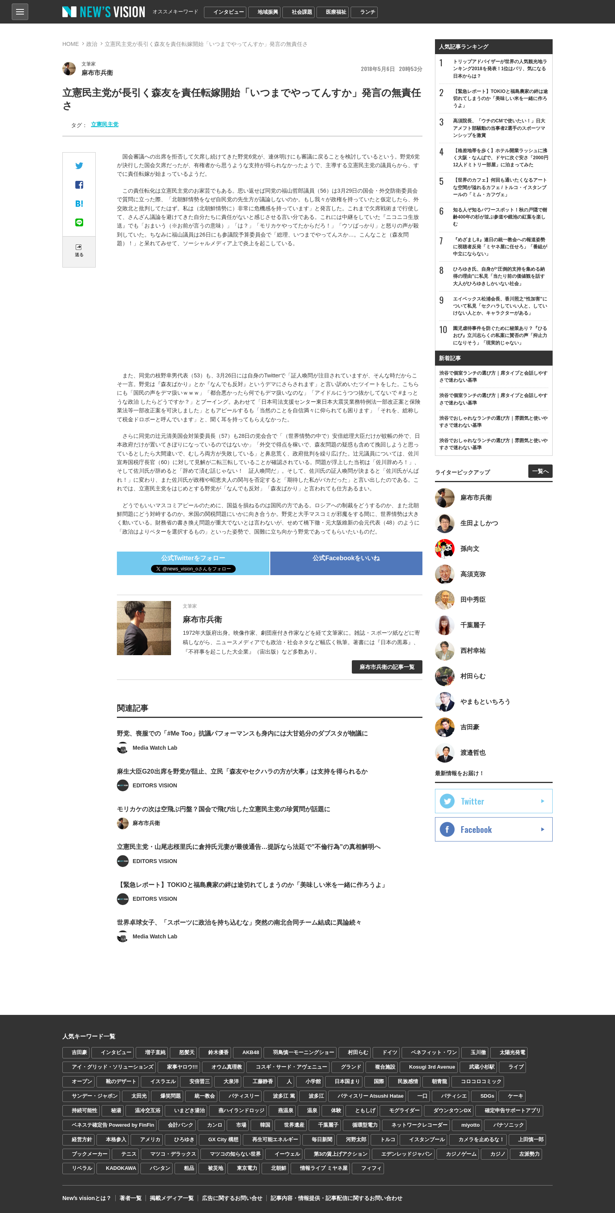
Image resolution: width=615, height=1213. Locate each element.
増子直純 (155, 1052)
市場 (241, 1124)
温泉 (312, 1110)
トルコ (387, 1138)
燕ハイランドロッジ (241, 1110)
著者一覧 (131, 1197)
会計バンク (180, 1124)
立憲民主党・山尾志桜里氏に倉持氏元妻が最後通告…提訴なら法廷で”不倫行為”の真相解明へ (248, 859)
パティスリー (244, 1095)
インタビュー (228, 12)
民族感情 (408, 1081)
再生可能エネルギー (275, 1138)
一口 (422, 1095)
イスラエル (163, 1081)
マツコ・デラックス (173, 1153)
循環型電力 (365, 1124)
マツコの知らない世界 (235, 1153)
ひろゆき (184, 1138)
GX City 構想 (223, 1138)
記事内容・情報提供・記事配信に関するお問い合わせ (336, 1197)
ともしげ (365, 1110)
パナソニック (508, 1124)
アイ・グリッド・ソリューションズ (112, 1066)
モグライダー (404, 1110)
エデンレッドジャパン (406, 1153)
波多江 (316, 1095)
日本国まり (347, 1081)
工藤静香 (263, 1081)
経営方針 (82, 1138)
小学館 (313, 1081)
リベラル (82, 1167)
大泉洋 (231, 1081)
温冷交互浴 (147, 1110)
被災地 (215, 1167)
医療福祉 (336, 12)
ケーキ (515, 1095)
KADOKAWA (121, 1167)
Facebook (476, 829)
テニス (128, 1153)
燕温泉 (285, 1110)
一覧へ (540, 471)
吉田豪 (79, 1052)
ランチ (367, 12)
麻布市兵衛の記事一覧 (387, 667)
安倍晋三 (199, 1081)
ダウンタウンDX (452, 1110)
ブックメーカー (89, 1153)
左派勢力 (529, 1153)
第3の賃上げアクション (341, 1153)
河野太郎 (356, 1138)
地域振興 (268, 12)
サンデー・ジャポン (95, 1095)
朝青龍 (439, 1081)
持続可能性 (84, 1110)
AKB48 (250, 1052)
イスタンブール (427, 1138)
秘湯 (116, 1110)
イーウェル (287, 1153)
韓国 (265, 1124)
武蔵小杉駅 (482, 1066)
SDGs (487, 1095)
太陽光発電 (512, 1052)
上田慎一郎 (531, 1138)
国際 (379, 1081)
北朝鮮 (278, 1167)
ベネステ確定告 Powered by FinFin (113, 1124)
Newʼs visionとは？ (86, 1197)
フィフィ (371, 1167)
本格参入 (116, 1138)
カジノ (498, 1153)
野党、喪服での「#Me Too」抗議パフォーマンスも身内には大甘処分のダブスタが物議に (242, 746)
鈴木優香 (218, 1052)
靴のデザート (121, 1081)
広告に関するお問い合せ (232, 1197)
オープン (82, 1081)
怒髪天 (187, 1052)
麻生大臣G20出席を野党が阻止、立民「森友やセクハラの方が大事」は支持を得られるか (242, 784)
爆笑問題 (170, 1095)
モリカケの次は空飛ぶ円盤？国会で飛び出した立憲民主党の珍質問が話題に (223, 821)
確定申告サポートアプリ (513, 1110)
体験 (336, 1110)
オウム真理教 (226, 1066)
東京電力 (247, 1167)
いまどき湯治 (189, 1110)
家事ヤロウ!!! (182, 1066)
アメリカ (150, 1138)
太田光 (139, 1095)
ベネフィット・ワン (434, 1052)
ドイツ (389, 1052)
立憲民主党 (104, 124)
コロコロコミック (481, 1081)
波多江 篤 (284, 1095)
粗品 (189, 1167)
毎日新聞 (322, 1138)
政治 (91, 44)
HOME (70, 44)
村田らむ (358, 1052)
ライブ (516, 1066)
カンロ (214, 1124)
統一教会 (205, 1095)
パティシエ (454, 1095)
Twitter (472, 801)
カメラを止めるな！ (481, 1138)
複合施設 (385, 1066)
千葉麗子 (328, 1124)
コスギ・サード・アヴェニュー (291, 1066)
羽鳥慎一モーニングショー (303, 1052)
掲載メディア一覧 (172, 1197)
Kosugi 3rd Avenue (432, 1066)
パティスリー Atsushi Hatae (371, 1095)
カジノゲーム (461, 1153)
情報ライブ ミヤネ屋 (324, 1167)
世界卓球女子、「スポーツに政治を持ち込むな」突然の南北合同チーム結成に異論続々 (239, 934)
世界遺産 (294, 1124)
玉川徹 (478, 1052)
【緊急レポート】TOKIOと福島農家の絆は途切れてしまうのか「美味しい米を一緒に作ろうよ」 (252, 896)
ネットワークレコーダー (419, 1124)
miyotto (470, 1124)
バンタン (160, 1167)
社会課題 (302, 12)
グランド (351, 1066)
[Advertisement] (270, 311)
